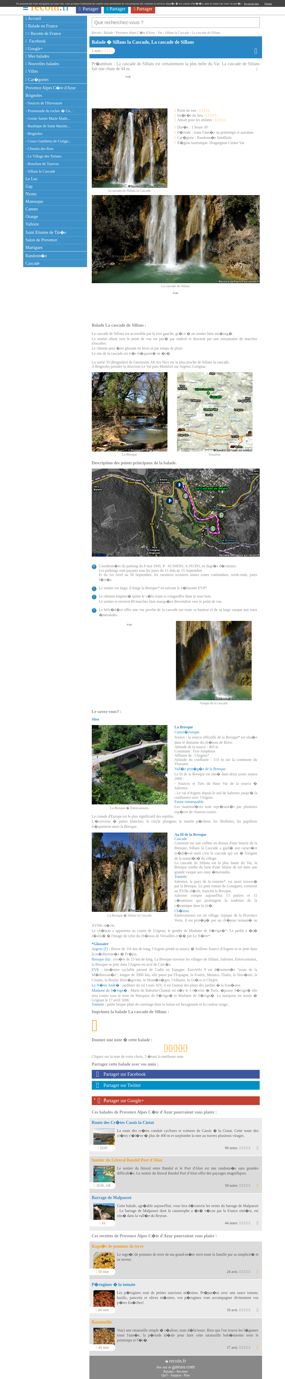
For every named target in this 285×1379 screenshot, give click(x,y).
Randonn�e (36, 255)
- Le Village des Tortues (44, 156)
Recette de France (43, 33)
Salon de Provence (41, 240)
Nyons (31, 194)
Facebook (36, 41)
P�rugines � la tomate (113, 1282)
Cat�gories (37, 79)
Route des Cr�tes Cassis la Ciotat (123, 1120)
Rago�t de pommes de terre (118, 1244)
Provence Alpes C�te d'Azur (51, 87)
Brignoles (34, 95)
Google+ (34, 48)
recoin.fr (177, 1358)
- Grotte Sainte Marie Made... (48, 118)
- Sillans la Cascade (40, 171)
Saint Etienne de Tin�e (46, 232)
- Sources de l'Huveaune (44, 103)
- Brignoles (34, 134)
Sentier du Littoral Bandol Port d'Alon (127, 1157)
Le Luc (32, 178)
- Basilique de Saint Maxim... (48, 126)
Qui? (165, 1373)
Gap (29, 186)
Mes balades (37, 56)
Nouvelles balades (42, 63)
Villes (32, 71)
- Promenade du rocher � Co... (49, 111)
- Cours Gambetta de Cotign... (48, 141)
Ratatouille (102, 1319)
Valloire (32, 224)
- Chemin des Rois (40, 149)
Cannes (32, 209)
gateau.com (183, 1364)
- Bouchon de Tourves (42, 164)
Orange (32, 216)
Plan (187, 1373)
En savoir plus (251, 3)
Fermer (268, 3)
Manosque (34, 201)
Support (176, 1373)
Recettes (182, 1369)
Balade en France (42, 26)
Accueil (33, 18)
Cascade (33, 263)
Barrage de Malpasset (112, 1195)
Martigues (34, 247)
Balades (168, 1369)
